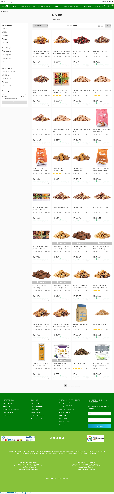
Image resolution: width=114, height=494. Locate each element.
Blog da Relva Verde (9, 403)
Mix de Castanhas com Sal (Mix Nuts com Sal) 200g (61, 326)
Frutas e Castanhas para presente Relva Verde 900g (60, 92)
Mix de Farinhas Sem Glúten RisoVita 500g (102, 131)
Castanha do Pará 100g (100, 208)
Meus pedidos (63, 418)
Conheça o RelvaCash (65, 406)
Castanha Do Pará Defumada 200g (78, 170)
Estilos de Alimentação (71, 6)
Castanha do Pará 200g (80, 208)
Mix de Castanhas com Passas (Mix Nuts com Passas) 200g (100, 287)
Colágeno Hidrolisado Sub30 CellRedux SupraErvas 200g (59, 365)
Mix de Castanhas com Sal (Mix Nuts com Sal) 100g (41, 326)
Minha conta (62, 415)
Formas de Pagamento (37, 406)
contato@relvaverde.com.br (29, 453)
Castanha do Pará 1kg (39, 130)
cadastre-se (18, 2)
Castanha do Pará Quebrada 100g (81, 131)
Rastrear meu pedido (65, 422)
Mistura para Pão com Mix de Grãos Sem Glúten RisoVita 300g (101, 170)
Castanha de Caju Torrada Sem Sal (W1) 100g (61, 287)
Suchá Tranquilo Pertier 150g (80, 326)
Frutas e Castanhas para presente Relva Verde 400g (40, 209)
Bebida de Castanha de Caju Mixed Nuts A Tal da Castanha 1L (41, 365)
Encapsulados (57, 6)
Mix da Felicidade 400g (100, 325)
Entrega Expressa (36, 413)
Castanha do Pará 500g (60, 208)
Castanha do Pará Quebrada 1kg (102, 92)
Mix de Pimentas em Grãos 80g (81, 53)
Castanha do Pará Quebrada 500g (81, 92)
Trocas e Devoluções (37, 419)
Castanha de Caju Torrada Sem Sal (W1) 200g (61, 248)
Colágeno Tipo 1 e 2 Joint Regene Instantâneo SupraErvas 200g (101, 365)
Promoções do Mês (65, 403)
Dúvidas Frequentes (36, 403)
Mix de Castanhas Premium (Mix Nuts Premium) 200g (41, 53)
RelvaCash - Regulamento (66, 409)
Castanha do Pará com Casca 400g (39, 287)
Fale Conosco (7, 416)
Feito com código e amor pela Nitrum (57, 478)
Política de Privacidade (37, 416)
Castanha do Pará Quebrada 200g (61, 131)
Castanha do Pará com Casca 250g (80, 248)
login (11, 2)
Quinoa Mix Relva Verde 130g (100, 53)
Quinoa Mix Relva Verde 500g (40, 92)
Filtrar (15, 102)
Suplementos (98, 6)
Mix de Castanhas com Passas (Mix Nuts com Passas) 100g (80, 287)
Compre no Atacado (8, 413)
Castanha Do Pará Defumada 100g (58, 170)
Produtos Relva (86, 6)
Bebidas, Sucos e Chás (28, 6)
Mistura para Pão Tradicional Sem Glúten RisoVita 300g (40, 170)
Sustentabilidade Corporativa (11, 409)
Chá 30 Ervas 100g (79, 364)
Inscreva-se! (99, 426)
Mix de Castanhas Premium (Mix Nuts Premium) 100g (61, 53)
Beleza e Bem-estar (43, 6)
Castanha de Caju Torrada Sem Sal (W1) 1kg (101, 248)
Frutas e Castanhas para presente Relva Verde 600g (40, 248)
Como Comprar (35, 409)
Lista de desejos (64, 425)
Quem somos (6, 406)
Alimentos (15, 6)
